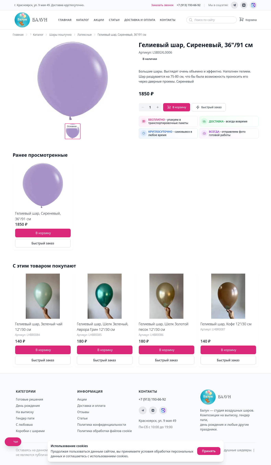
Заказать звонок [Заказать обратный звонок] (162, 5)
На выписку (25, 412)
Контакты (168, 20)
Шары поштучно (60, 34)
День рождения (28, 405)
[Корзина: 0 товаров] (248, 20)
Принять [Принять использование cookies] (209, 451)
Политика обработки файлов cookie (104, 431)
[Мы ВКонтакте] (243, 5)
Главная (65, 20)
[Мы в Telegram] (234, 5)
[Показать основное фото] (72, 131)
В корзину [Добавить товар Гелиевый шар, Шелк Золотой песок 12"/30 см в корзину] (167, 350)
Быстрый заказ (209, 107)
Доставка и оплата (139, 20)
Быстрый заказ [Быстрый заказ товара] (42, 243)
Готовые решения (29, 399)
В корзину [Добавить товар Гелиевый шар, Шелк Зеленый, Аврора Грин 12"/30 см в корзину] (105, 350)
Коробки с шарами (30, 431)
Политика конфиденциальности (101, 424)
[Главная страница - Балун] (30, 20)
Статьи (114, 20)
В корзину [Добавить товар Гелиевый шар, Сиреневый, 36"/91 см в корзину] (43, 233)
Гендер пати (25, 418)
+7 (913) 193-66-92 (189, 5)
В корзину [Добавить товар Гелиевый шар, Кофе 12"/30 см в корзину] (228, 350)
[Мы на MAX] (253, 5)
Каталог (82, 20)
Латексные (85, 34)
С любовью (24, 424)
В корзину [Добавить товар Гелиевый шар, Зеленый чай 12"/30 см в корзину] (43, 350)
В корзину (176, 107)
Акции (99, 20)
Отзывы (83, 412)
